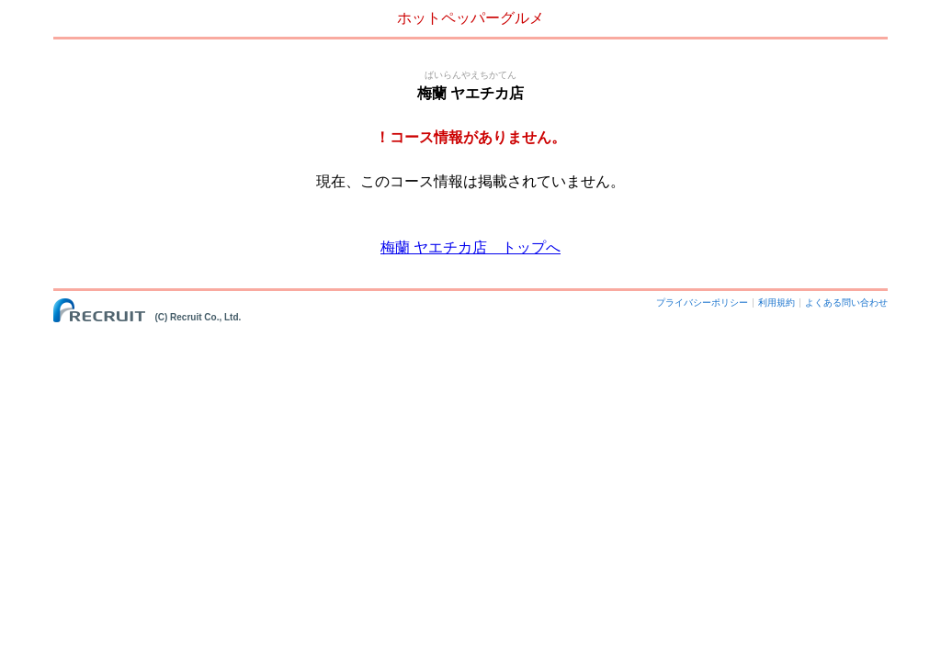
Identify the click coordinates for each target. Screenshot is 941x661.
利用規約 (776, 302)
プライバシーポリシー (702, 302)
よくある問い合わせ (846, 302)
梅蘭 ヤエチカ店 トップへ (470, 247)
